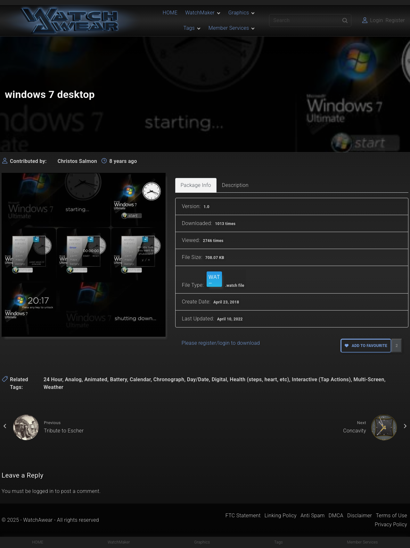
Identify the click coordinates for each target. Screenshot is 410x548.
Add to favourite (366, 345)
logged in (43, 491)
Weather (53, 387)
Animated (95, 379)
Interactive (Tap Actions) (321, 379)
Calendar (140, 379)
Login (376, 20)
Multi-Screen (369, 379)
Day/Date (198, 379)
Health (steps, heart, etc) (259, 379)
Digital (219, 379)
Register (395, 20)
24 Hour (53, 379)
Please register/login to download (221, 343)
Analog (73, 379)
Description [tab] (235, 185)
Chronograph (168, 379)
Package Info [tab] (196, 185)
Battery (118, 379)
